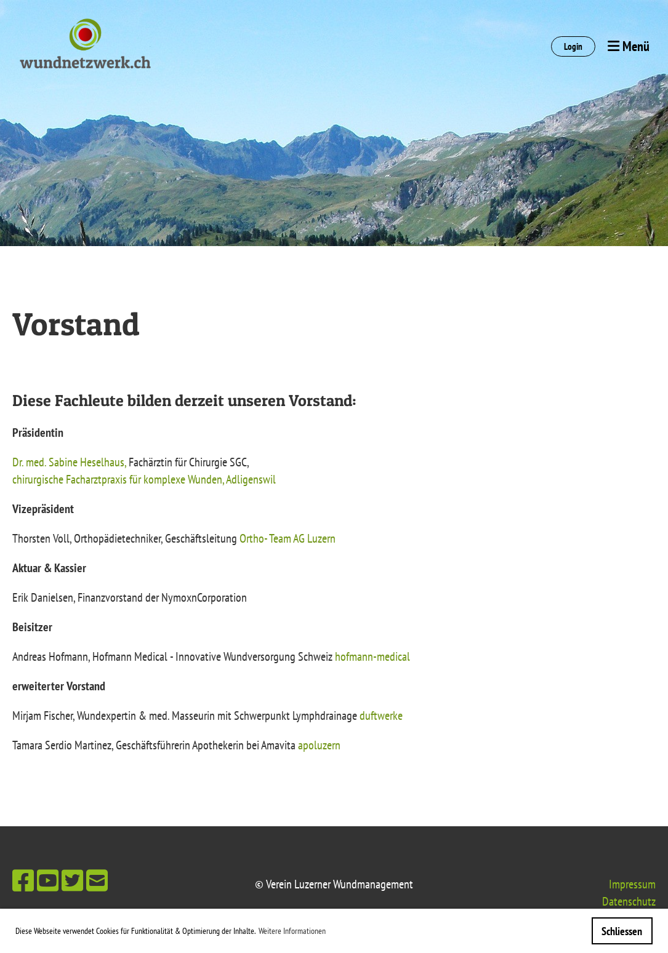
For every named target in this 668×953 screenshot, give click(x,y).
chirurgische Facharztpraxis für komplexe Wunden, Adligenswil (144, 479)
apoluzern (319, 745)
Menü (629, 46)
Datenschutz (629, 901)
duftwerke (381, 716)
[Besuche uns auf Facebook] (23, 880)
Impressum (632, 884)
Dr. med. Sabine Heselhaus (68, 462)
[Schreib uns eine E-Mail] (97, 880)
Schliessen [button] (622, 931)
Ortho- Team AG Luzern (287, 538)
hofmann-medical (372, 656)
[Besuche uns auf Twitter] (72, 880)
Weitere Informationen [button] (292, 930)
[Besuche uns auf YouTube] (47, 880)
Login (573, 46)
